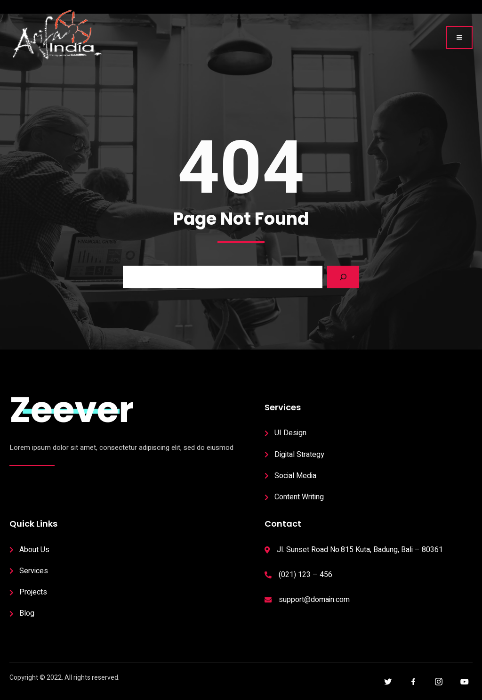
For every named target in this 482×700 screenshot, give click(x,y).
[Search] (343, 277)
